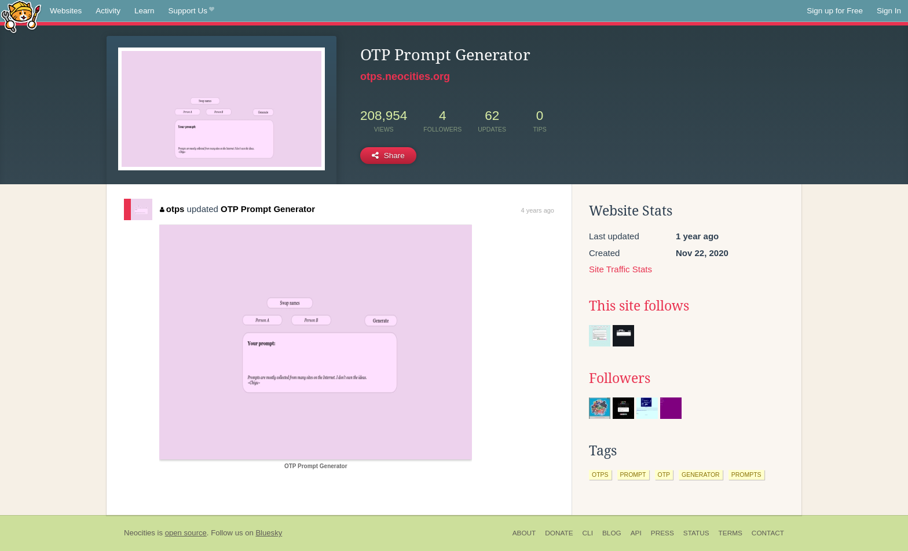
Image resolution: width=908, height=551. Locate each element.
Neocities (139, 532)
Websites (66, 10)
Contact (768, 533)
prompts (746, 474)
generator (701, 474)
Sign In (889, 10)
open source (186, 532)
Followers (619, 378)
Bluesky (268, 532)
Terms (730, 533)
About (524, 533)
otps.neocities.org (405, 76)
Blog (611, 533)
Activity (108, 10)
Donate (559, 533)
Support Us (191, 11)
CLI (588, 533)
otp (664, 474)
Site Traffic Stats (620, 269)
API (636, 533)
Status (696, 533)
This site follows (639, 305)
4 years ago (537, 210)
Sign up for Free (835, 10)
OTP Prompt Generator (268, 209)
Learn (144, 10)
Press (662, 533)
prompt (633, 474)
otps (172, 209)
